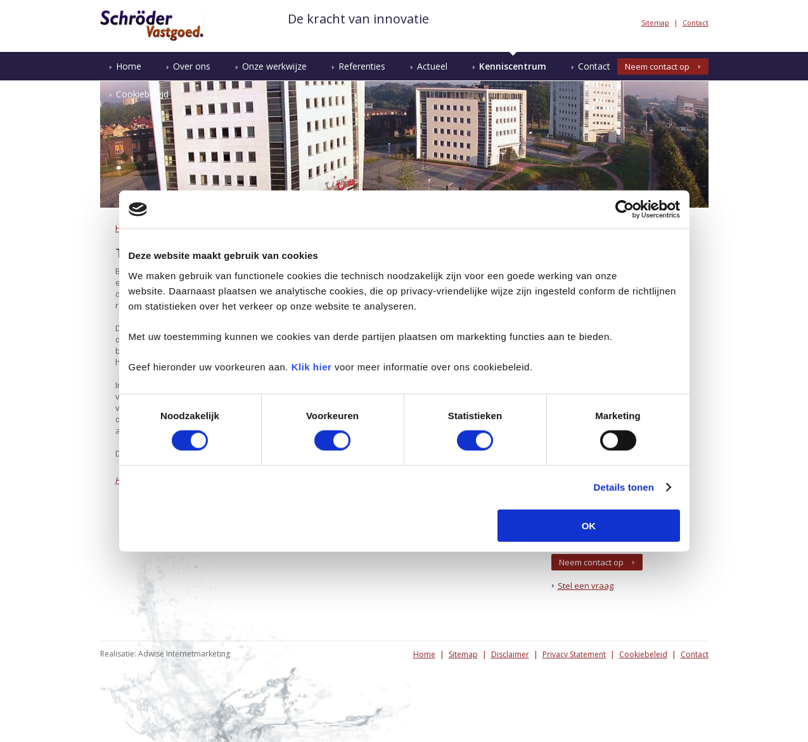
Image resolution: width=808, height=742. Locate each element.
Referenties (361, 66)
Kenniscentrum (512, 66)
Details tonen (624, 487)
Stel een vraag (585, 585)
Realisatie (117, 653)
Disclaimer (510, 654)
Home (128, 66)
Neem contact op (657, 66)
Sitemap (655, 22)
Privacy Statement (574, 654)
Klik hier (312, 366)
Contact (696, 22)
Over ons (191, 66)
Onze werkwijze (274, 66)
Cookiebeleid (142, 94)
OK (589, 525)
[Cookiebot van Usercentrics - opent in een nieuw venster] (624, 209)
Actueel (432, 66)
